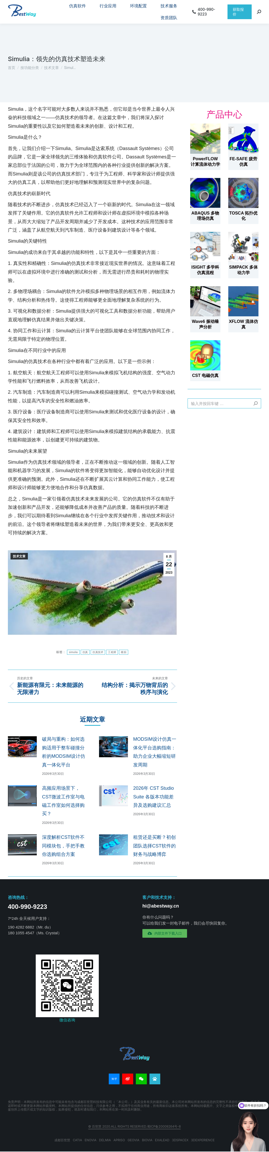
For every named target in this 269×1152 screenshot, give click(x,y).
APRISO (119, 1140)
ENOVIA (90, 1140)
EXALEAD (162, 1140)
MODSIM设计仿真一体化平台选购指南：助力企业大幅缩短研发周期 (154, 752)
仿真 (85, 652)
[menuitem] (77, 6)
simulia (73, 652)
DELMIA (105, 1140)
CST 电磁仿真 (205, 375)
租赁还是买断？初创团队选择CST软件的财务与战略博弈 (154, 846)
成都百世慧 (62, 1140)
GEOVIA (133, 1140)
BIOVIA (147, 1140)
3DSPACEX (180, 1140)
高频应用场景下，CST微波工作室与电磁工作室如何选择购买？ (63, 801)
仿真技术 (97, 652)
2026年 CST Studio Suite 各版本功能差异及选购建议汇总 (153, 797)
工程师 (112, 652)
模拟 (123, 652)
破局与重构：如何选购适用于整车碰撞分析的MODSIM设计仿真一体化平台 (63, 752)
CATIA (77, 1140)
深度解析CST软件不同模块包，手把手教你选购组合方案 (63, 846)
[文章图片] (22, 746)
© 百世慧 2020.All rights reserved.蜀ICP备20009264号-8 (134, 1126)
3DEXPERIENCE (203, 1140)
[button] (164, 933)
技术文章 (19, 556)
